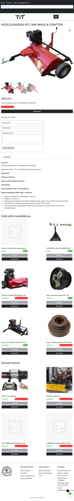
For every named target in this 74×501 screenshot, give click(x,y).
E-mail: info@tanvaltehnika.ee (65, 489)
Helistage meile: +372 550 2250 (63, 484)
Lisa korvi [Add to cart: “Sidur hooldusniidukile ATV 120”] (59, 306)
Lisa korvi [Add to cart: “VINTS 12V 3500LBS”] (14, 407)
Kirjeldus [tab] (7, 157)
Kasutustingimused (27, 476)
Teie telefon (22, 129)
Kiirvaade (15, 255)
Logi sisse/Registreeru (21, 3)
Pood (3, 3)
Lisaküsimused (22, 138)
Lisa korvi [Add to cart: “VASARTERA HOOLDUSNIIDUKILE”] (59, 259)
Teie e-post (22, 124)
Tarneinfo (23, 473)
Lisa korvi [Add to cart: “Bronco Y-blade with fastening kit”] (14, 259)
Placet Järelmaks (26, 478)
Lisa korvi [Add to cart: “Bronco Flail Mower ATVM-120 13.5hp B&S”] (14, 353)
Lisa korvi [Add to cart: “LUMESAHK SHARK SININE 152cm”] (59, 454)
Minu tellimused (45, 470)
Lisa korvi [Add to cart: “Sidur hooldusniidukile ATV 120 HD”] (59, 353)
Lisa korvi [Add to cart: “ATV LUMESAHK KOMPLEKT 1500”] (14, 454)
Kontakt (9, 3)
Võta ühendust (25, 470)
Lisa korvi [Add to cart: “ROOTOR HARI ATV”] (59, 407)
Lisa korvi (37, 111)
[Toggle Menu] (56, 17)
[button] (69, 30)
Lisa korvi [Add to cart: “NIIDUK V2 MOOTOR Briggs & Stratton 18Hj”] (14, 306)
